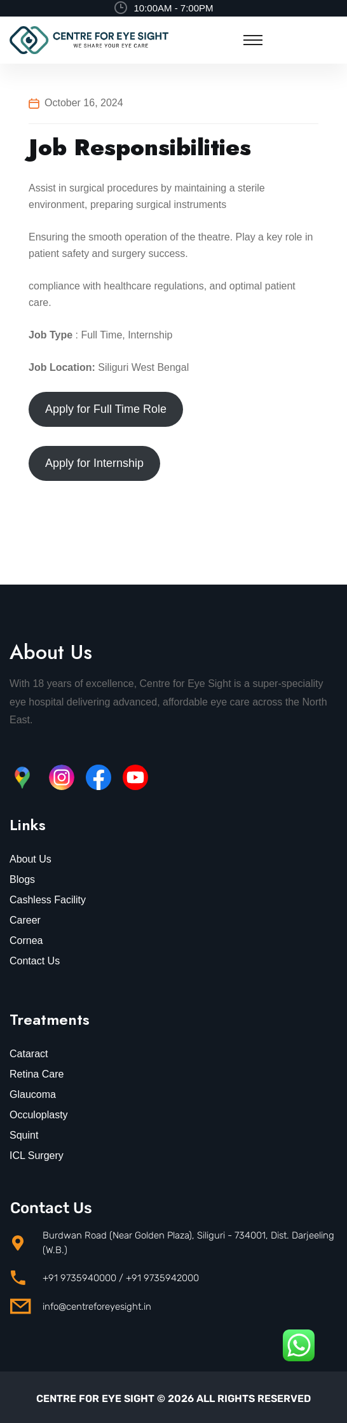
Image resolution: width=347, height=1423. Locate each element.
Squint (24, 1135)
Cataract (29, 1053)
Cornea (26, 940)
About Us (30, 859)
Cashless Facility (48, 899)
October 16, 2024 (83, 102)
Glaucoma (33, 1094)
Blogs (22, 879)
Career (25, 920)
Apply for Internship (94, 463)
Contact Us (35, 960)
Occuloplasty (39, 1114)
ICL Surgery (37, 1155)
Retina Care (37, 1074)
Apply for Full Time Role (106, 409)
